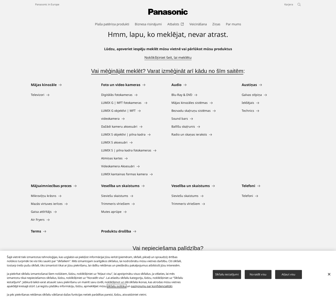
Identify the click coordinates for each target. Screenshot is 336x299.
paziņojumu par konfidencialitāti (151, 286)
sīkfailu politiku (116, 286)
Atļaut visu (288, 274)
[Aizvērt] (329, 274)
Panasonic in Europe (47, 4)
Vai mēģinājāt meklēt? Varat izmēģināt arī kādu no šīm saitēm (167, 71)
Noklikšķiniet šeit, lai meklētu (168, 57)
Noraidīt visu (258, 274)
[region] (168, 275)
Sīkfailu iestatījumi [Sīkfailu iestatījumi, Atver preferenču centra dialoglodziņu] (227, 274)
